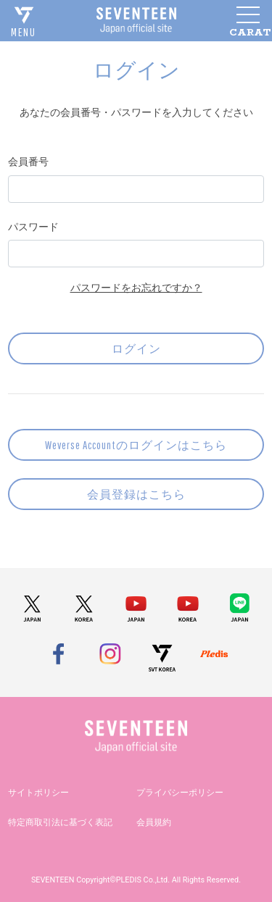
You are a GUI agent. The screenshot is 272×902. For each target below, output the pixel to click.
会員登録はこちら (136, 494)
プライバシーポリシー (179, 792)
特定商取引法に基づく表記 (60, 822)
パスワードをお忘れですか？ (136, 287)
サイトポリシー (38, 792)
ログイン (136, 348)
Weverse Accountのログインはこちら (136, 444)
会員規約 (153, 822)
